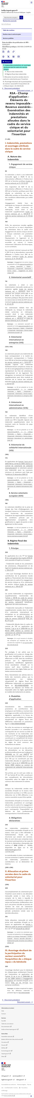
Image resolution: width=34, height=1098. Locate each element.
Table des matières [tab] (8, 30)
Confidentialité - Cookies (11, 1088)
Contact (3, 1014)
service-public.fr (18, 1076)
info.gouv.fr (5, 1076)
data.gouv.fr (20, 1080)
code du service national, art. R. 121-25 (19, 257)
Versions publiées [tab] (8, 38)
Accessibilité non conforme (8, 1084)
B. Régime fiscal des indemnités (15, 74)
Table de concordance (7, 1024)
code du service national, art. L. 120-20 (19, 213)
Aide (2, 1011)
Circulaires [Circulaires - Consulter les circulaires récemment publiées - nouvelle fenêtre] (4, 1042)
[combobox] (11, 17)
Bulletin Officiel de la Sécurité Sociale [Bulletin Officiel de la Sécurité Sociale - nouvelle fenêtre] (11, 1039)
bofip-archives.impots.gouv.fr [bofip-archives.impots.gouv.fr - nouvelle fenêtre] (9, 1029)
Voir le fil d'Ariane (6, 24)
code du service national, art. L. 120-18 (19, 290)
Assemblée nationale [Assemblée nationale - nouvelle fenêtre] (6, 1036)
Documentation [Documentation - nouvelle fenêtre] (5, 1026)
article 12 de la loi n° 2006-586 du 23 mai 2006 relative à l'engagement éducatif (19, 978)
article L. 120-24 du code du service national (19, 601)
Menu (31, 2)
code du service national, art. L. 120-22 (19, 585)
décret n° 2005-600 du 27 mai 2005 (19, 753)
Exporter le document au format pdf (3, 51)
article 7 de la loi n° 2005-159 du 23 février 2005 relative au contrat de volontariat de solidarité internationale (19, 465)
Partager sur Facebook (3, 56)
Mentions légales (21, 1084)
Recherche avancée (9, 21)
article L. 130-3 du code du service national (19, 925)
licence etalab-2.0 (8, 1095)
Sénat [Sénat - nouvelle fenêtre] (2, 1056)
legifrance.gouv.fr (7, 1080)
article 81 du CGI (25, 736)
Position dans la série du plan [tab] (12, 34)
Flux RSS (3, 1021)
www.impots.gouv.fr (12, 850)
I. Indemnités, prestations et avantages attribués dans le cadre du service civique (17, 67)
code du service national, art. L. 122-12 (19, 361)
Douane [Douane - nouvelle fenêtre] (3, 1045)
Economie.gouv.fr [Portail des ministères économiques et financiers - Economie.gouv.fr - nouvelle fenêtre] (6, 1051)
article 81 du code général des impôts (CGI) (19, 557)
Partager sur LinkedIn (13, 56)
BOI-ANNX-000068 (21, 685)
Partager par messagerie (18, 56)
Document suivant (24, 90)
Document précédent (12, 88)
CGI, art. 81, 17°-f (19, 983)
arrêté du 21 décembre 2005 (16, 474)
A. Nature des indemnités (14, 72)
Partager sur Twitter (8, 56)
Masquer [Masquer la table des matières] (8, 62)
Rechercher (21, 17)
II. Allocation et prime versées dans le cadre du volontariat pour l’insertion (16, 78)
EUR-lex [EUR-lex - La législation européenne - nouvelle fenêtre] (3, 1048)
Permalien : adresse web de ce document (13, 51)
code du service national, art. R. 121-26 (19, 319)
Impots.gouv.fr (5, 1053)
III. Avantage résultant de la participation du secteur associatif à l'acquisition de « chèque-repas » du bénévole (17, 83)
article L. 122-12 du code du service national (19, 617)
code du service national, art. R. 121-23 (19, 182)
